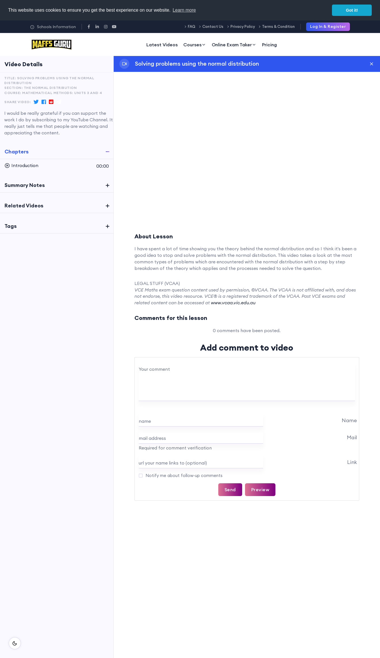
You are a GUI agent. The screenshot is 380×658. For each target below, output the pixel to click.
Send (230, 489)
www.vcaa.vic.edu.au (233, 302)
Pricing (269, 44)
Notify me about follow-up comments (183, 475)
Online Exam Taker (234, 44)
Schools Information (53, 26)
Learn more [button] (184, 10)
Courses (194, 44)
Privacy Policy (243, 26)
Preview (260, 489)
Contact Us (212, 26)
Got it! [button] (352, 10)
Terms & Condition (278, 26)
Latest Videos (162, 44)
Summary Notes (25, 185)
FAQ (191, 26)
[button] (57, 165)
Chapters (17, 151)
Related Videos (24, 205)
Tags (11, 226)
